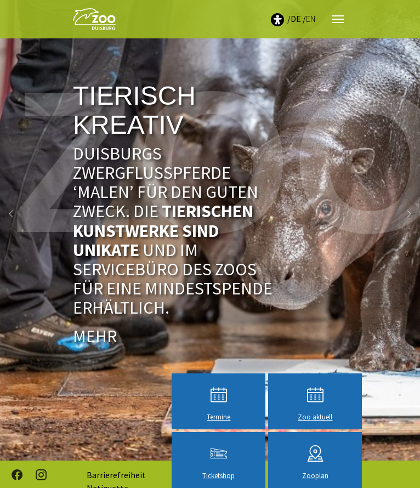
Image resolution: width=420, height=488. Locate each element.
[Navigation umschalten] (337, 19)
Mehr (95, 336)
